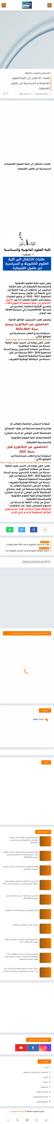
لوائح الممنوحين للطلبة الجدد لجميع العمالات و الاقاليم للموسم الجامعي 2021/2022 (24, 840)
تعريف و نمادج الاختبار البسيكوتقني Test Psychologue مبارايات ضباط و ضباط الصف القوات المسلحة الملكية (21, 956)
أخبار (46, 1068)
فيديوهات (44, 1087)
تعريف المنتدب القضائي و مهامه (25, 925)
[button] (33, 529)
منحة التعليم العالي (40, 1097)
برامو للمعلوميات (17, 1112)
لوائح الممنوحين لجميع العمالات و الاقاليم (22, 911)
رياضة (45, 1082)
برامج (46, 1077)
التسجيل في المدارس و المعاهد (37, 73)
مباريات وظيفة (42, 1092)
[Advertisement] (27, 40)
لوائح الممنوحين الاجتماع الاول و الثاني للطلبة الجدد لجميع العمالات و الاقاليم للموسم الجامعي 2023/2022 (20, 854)
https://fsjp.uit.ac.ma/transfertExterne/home (28, 340)
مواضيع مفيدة (42, 1102)
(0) (5, 94)
